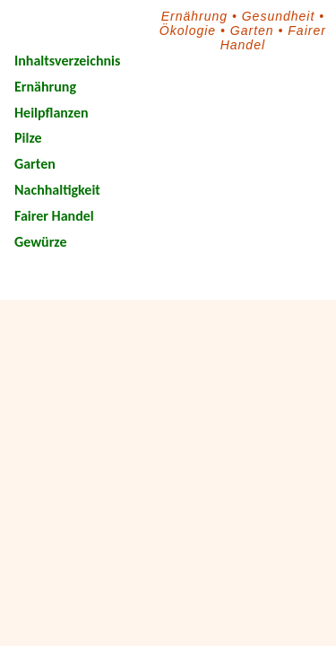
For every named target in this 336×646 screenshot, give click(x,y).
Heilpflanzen (51, 112)
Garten (252, 30)
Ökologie (187, 30)
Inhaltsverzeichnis (67, 60)
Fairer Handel (54, 215)
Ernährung (194, 16)
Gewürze (40, 241)
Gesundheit (278, 16)
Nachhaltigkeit (57, 189)
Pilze (28, 137)
